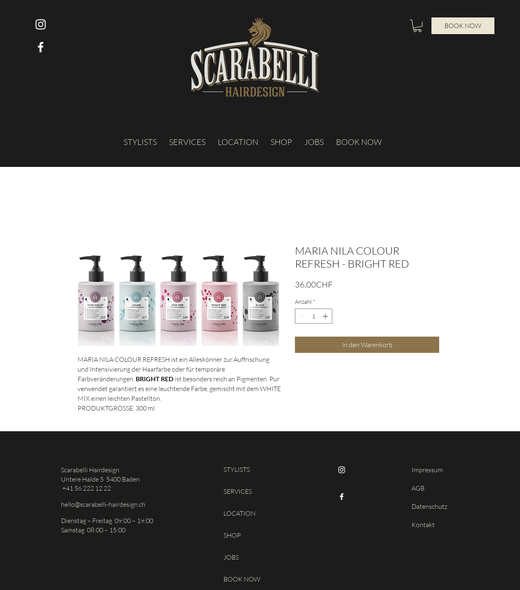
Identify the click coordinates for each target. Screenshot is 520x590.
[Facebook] (341, 496)
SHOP (232, 535)
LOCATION (239, 513)
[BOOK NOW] (462, 25)
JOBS (231, 557)
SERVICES (237, 491)
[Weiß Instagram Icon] (41, 24)
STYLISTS (236, 469)
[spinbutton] (313, 316)
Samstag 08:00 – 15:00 (93, 530)
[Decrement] (301, 316)
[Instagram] (341, 469)
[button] (417, 25)
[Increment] (326, 316)
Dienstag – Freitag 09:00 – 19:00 (107, 521)
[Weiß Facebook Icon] (41, 47)
